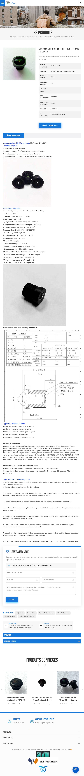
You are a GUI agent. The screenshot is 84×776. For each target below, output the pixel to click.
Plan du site (48, 750)
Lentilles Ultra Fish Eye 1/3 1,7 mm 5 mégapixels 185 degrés (68, 698)
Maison (13, 37)
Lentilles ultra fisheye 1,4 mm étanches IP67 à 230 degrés (42, 698)
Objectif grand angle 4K (26, 617)
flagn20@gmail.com (47, 723)
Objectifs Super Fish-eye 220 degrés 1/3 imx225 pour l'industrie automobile (16, 698)
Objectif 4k (20, 613)
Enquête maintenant (50, 125)
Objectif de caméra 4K (46, 613)
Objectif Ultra (31, 613)
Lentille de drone (10, 617)
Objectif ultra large (63, 613)
